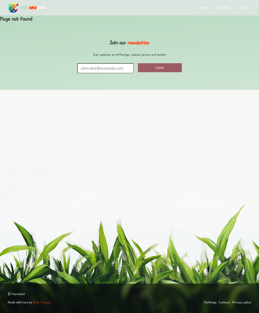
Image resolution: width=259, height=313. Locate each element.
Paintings (222, 7)
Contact (224, 302)
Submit (159, 67)
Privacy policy (241, 302)
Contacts (244, 7)
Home (203, 7)
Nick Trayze (41, 302)
